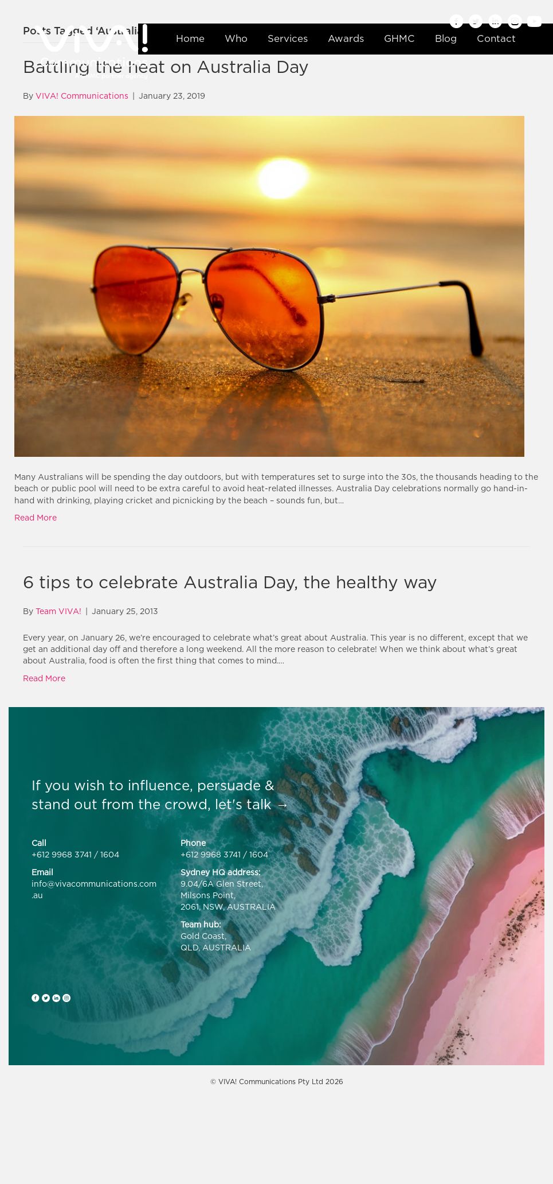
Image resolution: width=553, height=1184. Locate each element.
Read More (35, 517)
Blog (446, 38)
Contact (496, 38)
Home (190, 38)
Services (288, 38)
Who (236, 38)
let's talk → (252, 804)
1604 (109, 854)
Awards (346, 38)
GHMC (399, 38)
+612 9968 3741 (62, 854)
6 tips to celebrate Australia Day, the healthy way (230, 582)
